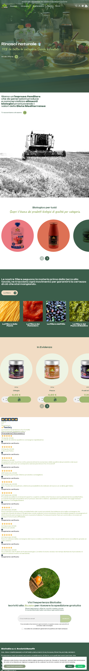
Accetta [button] (80, 666)
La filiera (10, 293)
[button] (83, 6)
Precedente (7, 433)
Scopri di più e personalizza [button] (15, 666)
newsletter (35, 2)
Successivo (19, 433)
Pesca (52, 390)
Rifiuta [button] (70, 666)
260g (16, 387)
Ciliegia (16, 390)
